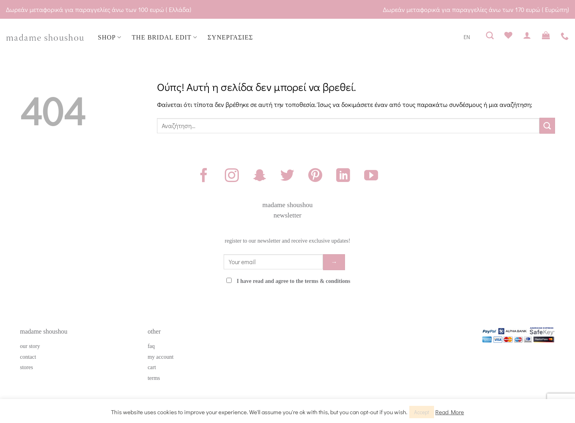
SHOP (109, 37)
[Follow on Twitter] (287, 176)
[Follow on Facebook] (204, 176)
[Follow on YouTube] (371, 176)
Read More (449, 412)
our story (30, 346)
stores (26, 367)
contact (28, 357)
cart (152, 367)
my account (161, 357)
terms (154, 378)
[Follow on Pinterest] (315, 176)
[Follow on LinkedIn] (343, 176)
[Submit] (547, 125)
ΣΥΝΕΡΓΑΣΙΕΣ (230, 37)
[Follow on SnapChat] (260, 176)
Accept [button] (421, 412)
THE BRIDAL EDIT (164, 37)
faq (151, 346)
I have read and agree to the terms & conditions (294, 281)
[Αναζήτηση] (490, 35)
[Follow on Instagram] (232, 176)
